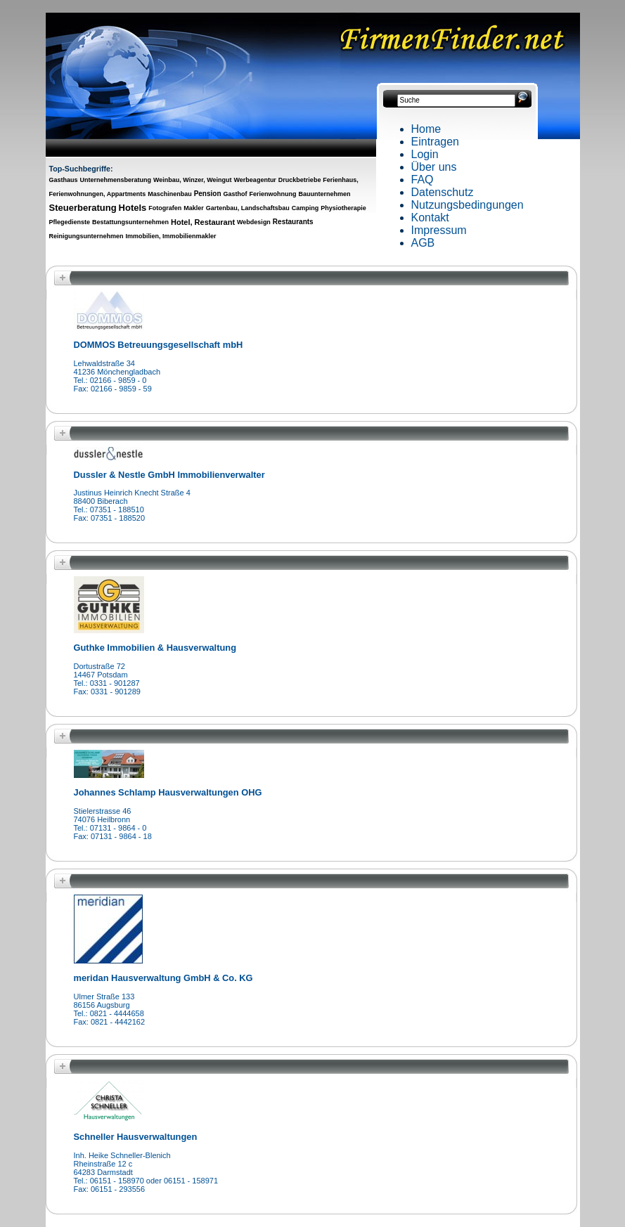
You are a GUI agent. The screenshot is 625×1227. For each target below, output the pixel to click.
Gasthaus (63, 179)
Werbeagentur (255, 179)
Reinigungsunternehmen (86, 236)
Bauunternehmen (324, 193)
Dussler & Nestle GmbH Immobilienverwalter (169, 474)
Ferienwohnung (272, 193)
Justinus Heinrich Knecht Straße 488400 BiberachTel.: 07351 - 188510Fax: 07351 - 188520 (132, 505)
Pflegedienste (70, 222)
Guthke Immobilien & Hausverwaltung (155, 647)
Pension (207, 193)
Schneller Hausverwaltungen (136, 1136)
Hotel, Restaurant (203, 222)
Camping (305, 208)
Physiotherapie (343, 208)
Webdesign (254, 222)
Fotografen (164, 208)
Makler (193, 208)
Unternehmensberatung (115, 179)
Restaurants (293, 222)
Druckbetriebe (299, 179)
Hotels (133, 207)
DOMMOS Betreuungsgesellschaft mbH (158, 344)
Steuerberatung (83, 207)
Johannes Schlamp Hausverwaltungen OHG (168, 792)
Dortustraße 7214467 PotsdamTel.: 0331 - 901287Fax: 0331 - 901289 (107, 679)
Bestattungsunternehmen (130, 222)
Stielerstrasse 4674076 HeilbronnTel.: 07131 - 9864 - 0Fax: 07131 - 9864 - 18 (113, 823)
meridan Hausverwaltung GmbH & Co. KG (163, 978)
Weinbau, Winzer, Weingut (192, 179)
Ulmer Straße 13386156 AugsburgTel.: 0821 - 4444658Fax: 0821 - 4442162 (110, 1009)
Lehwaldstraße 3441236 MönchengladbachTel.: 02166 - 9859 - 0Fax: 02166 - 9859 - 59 (117, 376)
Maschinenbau (170, 193)
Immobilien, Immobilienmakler (170, 236)
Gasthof (235, 193)
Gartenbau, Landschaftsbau (248, 208)
